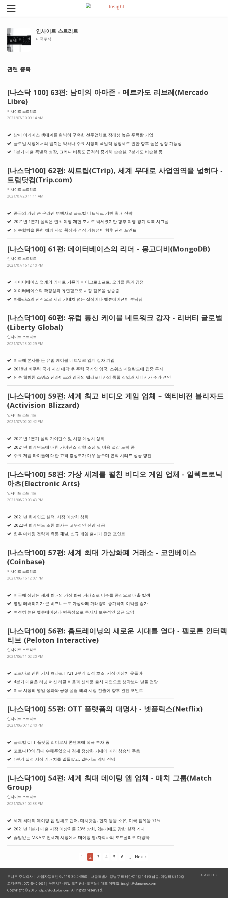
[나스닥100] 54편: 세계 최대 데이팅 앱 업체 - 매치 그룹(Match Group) (109, 782)
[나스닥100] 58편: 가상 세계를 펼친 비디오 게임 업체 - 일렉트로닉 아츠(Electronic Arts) (114, 478)
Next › (140, 856)
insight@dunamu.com (143, 883)
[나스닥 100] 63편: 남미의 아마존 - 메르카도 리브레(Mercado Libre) (107, 96)
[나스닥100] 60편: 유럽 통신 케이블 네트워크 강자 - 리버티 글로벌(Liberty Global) (114, 322)
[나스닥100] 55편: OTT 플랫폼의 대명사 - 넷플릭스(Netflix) (105, 709)
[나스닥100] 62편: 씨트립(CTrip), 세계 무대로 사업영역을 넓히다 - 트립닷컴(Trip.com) (115, 174)
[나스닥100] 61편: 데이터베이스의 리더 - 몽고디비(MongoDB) (108, 249)
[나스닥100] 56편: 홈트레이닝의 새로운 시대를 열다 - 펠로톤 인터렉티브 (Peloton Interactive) (117, 635)
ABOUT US (206, 875)
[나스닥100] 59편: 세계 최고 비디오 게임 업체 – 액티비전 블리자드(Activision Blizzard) (115, 400)
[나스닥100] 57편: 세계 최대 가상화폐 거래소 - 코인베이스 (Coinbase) (101, 556)
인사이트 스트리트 (22, 111)
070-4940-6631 (36, 883)
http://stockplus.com (55, 890)
